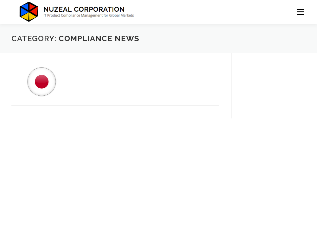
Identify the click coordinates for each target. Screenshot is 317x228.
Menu (300, 12)
